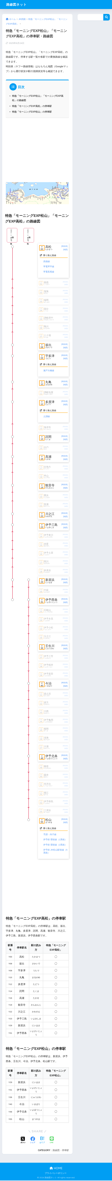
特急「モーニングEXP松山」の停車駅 (32, 111)
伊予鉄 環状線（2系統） (55, 845)
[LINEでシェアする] (52, 1141)
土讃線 (46, 416)
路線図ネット (17, 4)
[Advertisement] (37, 150)
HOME (56, 1169)
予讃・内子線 (49, 835)
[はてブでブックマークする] (42, 1141)
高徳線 (46, 261)
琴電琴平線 (48, 266)
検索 (106, 17)
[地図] (65, 250)
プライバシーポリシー (56, 1174)
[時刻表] (64, 246)
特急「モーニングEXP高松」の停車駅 (32, 106)
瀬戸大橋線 (48, 370)
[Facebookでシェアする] (32, 1141)
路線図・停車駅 (61, 1150)
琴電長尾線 (48, 271)
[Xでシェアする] (23, 1141)
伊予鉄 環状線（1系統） (55, 840)
